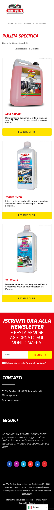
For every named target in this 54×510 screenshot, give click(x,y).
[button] (47, 9)
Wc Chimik (12, 280)
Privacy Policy (41, 500)
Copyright (23, 503)
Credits (32, 503)
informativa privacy (36, 363)
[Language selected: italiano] (37, 507)
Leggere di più (27, 132)
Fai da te (18, 23)
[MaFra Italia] (14, 9)
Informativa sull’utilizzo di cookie (19, 500)
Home (10, 23)
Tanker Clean (13, 197)
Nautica (27, 23)
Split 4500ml (13, 114)
